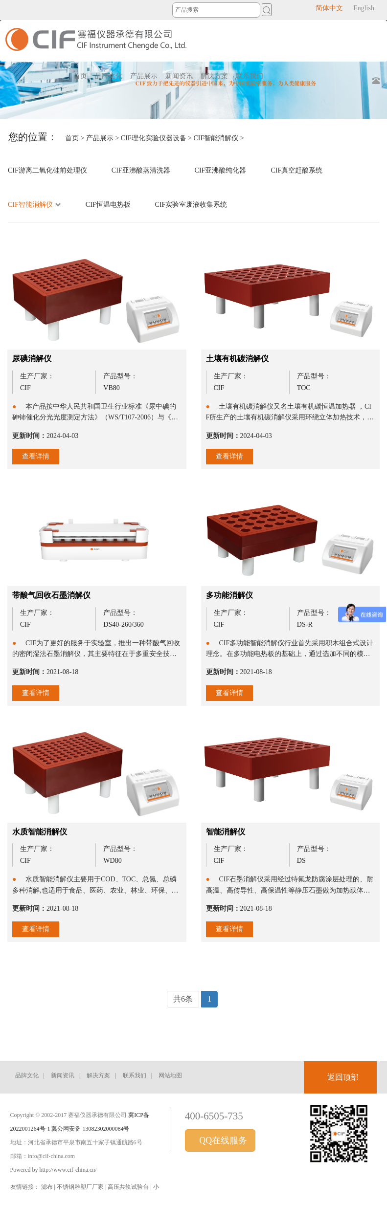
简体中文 (329, 8)
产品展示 (100, 138)
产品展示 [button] (144, 76)
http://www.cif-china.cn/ (68, 1169)
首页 (80, 76)
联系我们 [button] (249, 76)
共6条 (183, 999)
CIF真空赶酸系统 (296, 170)
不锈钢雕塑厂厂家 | (82, 1186)
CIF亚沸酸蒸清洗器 (141, 170)
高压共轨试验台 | (130, 1186)
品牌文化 (27, 1075)
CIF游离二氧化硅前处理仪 (47, 170)
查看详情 (35, 456)
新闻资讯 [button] (179, 76)
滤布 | (49, 1186)
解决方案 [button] (214, 76)
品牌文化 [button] (108, 76)
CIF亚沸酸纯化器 (221, 170)
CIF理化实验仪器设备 (153, 138)
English (363, 8)
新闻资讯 (62, 1075)
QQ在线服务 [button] (222, 1140)
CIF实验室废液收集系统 (191, 204)
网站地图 (170, 1075)
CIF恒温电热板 (108, 204)
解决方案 (98, 1075)
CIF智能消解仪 (216, 138)
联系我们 (134, 1075)
